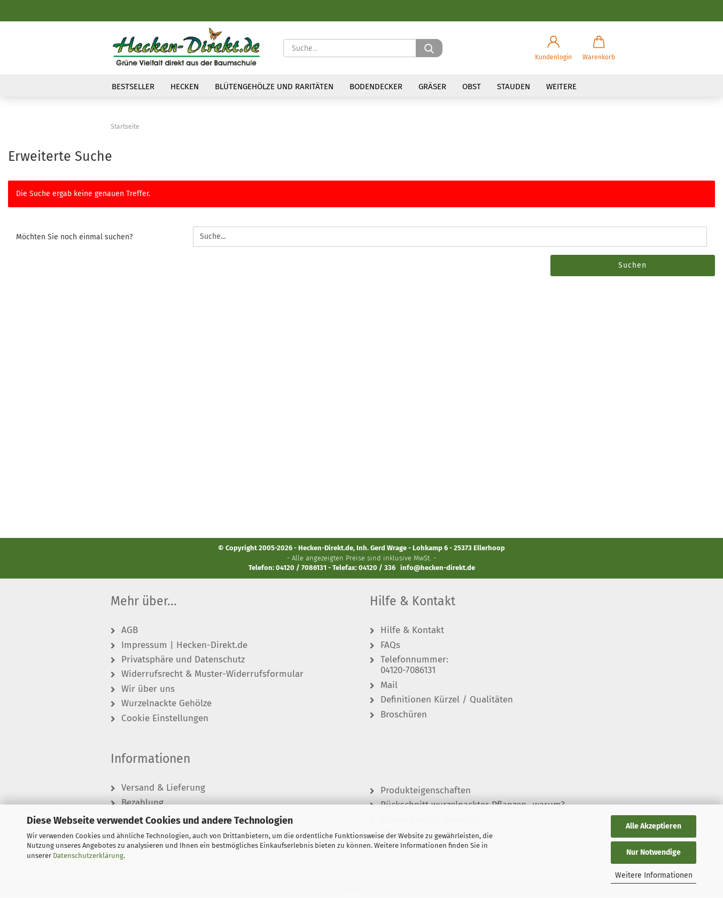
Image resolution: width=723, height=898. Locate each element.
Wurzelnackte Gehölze (166, 705)
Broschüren (403, 715)
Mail (389, 687)
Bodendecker (375, 86)
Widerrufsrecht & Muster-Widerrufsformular (212, 675)
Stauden (513, 86)
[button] (553, 48)
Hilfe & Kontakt (412, 632)
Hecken (184, 86)
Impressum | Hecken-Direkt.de (184, 646)
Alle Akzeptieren (653, 826)
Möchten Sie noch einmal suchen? (74, 238)
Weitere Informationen (654, 875)
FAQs (390, 646)
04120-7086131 (408, 672)
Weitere (561, 86)
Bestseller (133, 86)
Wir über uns (148, 690)
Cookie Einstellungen (164, 719)
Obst (471, 86)
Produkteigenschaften (425, 792)
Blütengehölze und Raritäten (274, 86)
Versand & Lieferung (163, 789)
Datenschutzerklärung (88, 856)
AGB (129, 632)
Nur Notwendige (653, 852)
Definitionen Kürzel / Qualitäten (446, 701)
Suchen (632, 266)
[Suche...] (429, 48)
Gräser (432, 86)
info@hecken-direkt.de (437, 569)
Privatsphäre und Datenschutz (183, 661)
